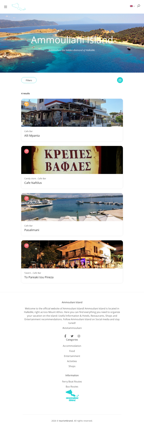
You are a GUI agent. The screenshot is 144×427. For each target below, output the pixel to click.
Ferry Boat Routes (72, 381)
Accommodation (72, 345)
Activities (72, 361)
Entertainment (72, 356)
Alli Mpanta (32, 136)
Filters (29, 80)
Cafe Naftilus (33, 183)
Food (72, 351)
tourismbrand (66, 420)
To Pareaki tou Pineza (39, 277)
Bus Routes (72, 386)
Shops (72, 366)
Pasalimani (31, 230)
